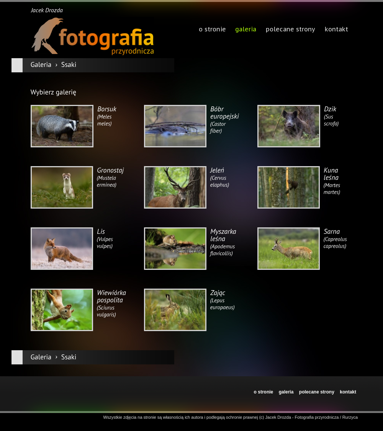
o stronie (263, 392)
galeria (246, 30)
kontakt (348, 392)
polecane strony (316, 392)
